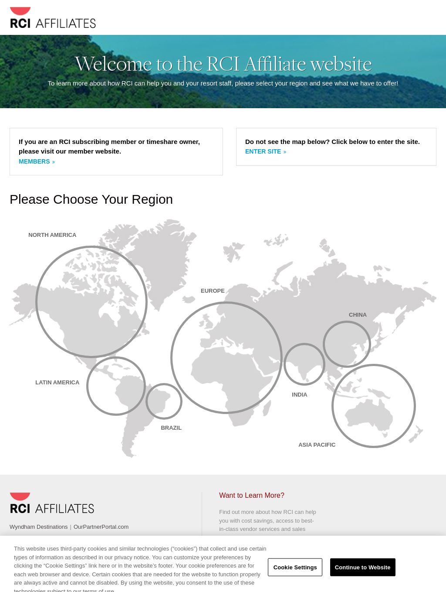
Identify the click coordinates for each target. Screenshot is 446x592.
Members (34, 161)
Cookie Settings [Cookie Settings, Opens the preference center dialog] (295, 570)
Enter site (263, 151)
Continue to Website (363, 570)
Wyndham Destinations (39, 527)
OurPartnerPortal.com (101, 527)
